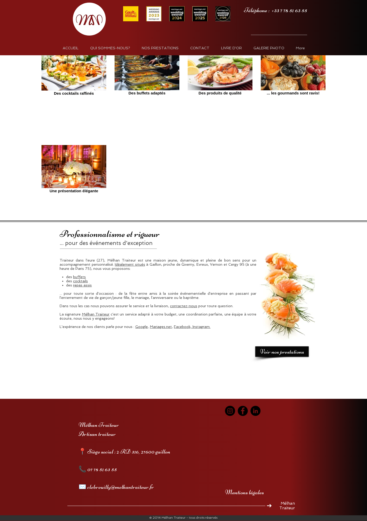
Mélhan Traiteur (95, 314)
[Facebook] (243, 411)
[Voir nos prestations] (282, 351)
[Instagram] (230, 411)
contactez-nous (183, 306)
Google (141, 327)
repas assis (82, 285)
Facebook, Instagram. (192, 327)
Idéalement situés (130, 264)
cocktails (80, 281)
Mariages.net (161, 327)
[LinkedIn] (255, 411)
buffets (79, 277)
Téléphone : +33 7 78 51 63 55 (275, 10)
